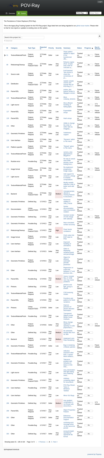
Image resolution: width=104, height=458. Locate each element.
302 (7, 425)
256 (7, 293)
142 (7, 154)
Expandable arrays (67, 111)
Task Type (31, 48)
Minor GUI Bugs (68, 395)
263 (7, 300)
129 (7, 118)
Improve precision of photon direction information (68, 307)
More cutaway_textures (69, 98)
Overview (12, 13)
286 (7, 354)
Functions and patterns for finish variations (69, 300)
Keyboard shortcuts (11, 449)
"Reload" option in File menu (68, 147)
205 (7, 209)
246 (7, 270)
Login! (100, 2)
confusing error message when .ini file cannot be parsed (69, 425)
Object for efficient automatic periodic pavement (66, 260)
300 (7, 417)
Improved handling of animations (67, 244)
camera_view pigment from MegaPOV (67, 154)
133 (7, 133)
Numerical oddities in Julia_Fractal (67, 201)
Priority (51, 48)
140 (7, 147)
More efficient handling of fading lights (68, 105)
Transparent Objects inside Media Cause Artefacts (68, 316)
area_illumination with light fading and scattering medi (69, 372)
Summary (66, 48)
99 (7, 65)
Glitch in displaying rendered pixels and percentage (68, 251)
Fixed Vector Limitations (67, 230)
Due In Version (97, 48)
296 (7, 403)
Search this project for (13, 37)
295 (7, 395)
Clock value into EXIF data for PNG (68, 237)
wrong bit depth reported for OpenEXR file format (68, 433)
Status (79, 48)
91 (7, 55)
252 (7, 287)
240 (7, 261)
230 (7, 244)
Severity (59, 48)
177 (7, 177)
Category (14, 48)
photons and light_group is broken (67, 286)
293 (7, 388)
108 (7, 91)
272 (7, 325)
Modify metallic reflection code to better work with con (69, 185)
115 (7, 98)
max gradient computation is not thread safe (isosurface (68, 403)
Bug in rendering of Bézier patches (69, 346)
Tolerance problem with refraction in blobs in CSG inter (67, 363)
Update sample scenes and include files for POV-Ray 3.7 (68, 83)
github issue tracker (82, 26)
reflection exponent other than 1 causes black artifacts (68, 353)
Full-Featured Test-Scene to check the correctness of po (68, 74)
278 (7, 339)
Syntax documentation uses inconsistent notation (69, 209)
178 (7, 185)
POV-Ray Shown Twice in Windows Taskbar (69, 387)
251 (7, 279)
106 (7, 84)
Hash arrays (67, 118)
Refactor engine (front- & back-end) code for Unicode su (68, 64)
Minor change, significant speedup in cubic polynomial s (69, 324)
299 (7, 411)
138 (7, 140)
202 (7, 202)
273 (7, 332)
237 (7, 251)
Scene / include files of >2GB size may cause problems (68, 279)
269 (7, 316)
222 (7, 217)
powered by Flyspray (94, 454)
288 (7, 363)
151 (7, 161)
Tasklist (23, 13)
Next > (55, 442)
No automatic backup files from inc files (69, 332)
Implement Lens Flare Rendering (68, 339)
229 (7, 237)
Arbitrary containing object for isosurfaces (69, 380)
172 (7, 169)
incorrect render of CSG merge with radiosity (68, 217)
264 (7, 308)
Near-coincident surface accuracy (69, 223)
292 (7, 380)
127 (7, 112)
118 (7, 105)
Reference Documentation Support (68, 417)
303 (7, 434)
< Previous (41, 442)
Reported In (43, 48)
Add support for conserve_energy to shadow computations (69, 176)
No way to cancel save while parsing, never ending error (69, 161)
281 (7, 346)
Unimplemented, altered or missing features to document (68, 194)
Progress (89, 48)
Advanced (8, 41)
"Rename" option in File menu (69, 140)
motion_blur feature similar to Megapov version (69, 91)
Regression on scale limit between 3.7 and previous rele (69, 270)
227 (7, 230)
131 (7, 126)
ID (7, 48)
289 (7, 372)
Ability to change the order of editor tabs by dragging (69, 126)
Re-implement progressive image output (68, 169)
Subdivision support (67, 133)
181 (7, 194)
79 (7, 74)
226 (7, 223)
